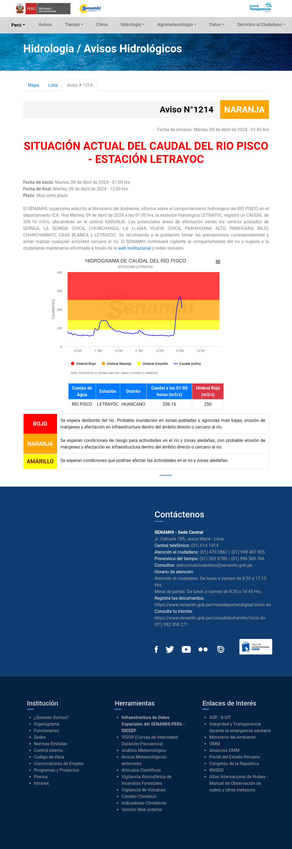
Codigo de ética (49, 757)
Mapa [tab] (33, 85)
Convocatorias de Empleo (59, 763)
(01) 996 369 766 (247, 558)
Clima (101, 24)
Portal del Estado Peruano (234, 757)
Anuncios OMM (224, 750)
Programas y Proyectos (56, 770)
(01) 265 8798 (213, 558)
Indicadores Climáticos (143, 803)
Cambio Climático (138, 796)
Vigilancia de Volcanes (143, 789)
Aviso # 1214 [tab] (80, 85)
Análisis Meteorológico (143, 750)
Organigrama (46, 724)
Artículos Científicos (141, 770)
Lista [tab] (53, 85)
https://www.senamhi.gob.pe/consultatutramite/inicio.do (210, 617)
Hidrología (131, 24)
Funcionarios (46, 730)
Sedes (40, 737)
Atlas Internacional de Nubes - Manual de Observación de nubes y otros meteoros (238, 783)
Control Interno (48, 750)
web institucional (134, 248)
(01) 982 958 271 (171, 624)
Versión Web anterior (141, 809)
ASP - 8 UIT (220, 717)
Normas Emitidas (51, 743)
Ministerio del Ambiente (232, 737)
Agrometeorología (175, 24)
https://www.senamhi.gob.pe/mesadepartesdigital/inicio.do (213, 604)
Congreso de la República (234, 763)
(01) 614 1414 (205, 545)
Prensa (41, 776)
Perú (16, 25)
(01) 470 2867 (213, 552)
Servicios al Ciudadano (259, 24)
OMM (214, 743)
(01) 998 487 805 (248, 552)
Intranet (41, 783)
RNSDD (216, 770)
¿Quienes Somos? (51, 717)
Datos (215, 24)
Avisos (45, 24)
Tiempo (72, 24)
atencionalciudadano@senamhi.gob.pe (214, 565)
